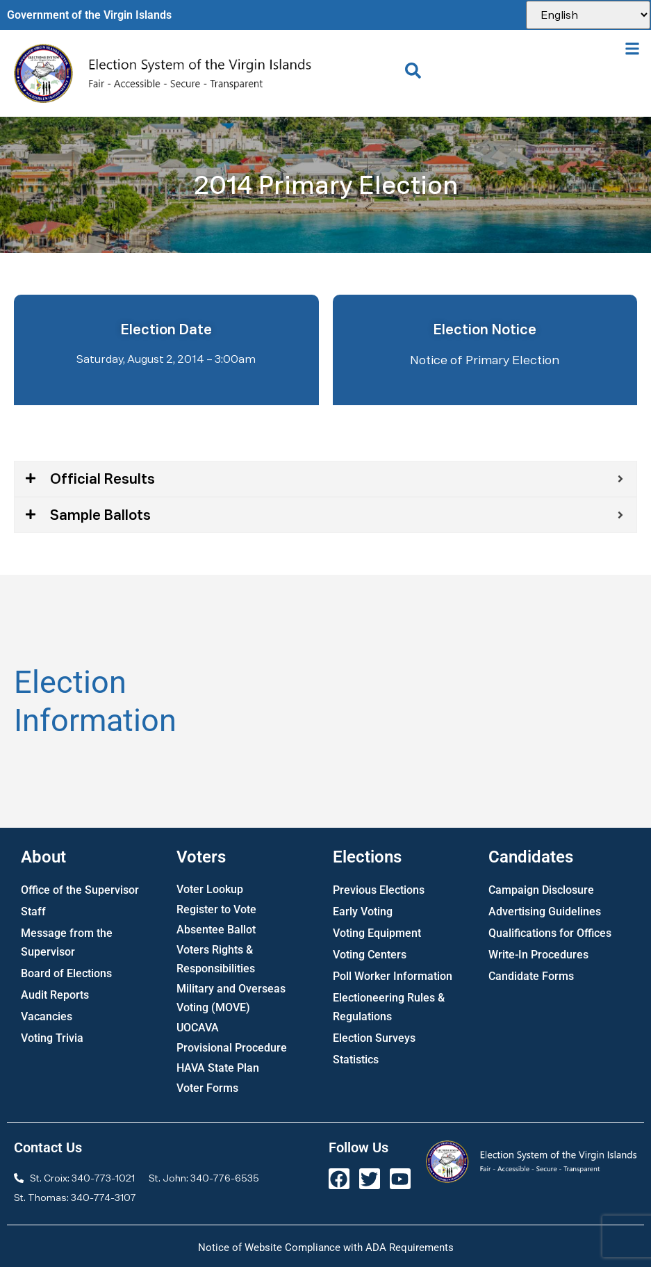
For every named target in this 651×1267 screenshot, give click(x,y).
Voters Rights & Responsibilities (215, 959)
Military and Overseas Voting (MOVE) (231, 998)
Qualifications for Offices (549, 933)
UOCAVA (197, 1027)
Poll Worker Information (392, 976)
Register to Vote (216, 909)
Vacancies (46, 1016)
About (43, 857)
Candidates (530, 857)
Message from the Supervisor (67, 942)
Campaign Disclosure (541, 890)
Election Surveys (374, 1038)
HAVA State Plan (217, 1067)
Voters (201, 857)
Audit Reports (55, 995)
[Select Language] (588, 15)
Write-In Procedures (538, 954)
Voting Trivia (52, 1038)
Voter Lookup (209, 889)
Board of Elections (66, 973)
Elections (367, 857)
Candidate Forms (531, 976)
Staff (33, 911)
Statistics (356, 1059)
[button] (632, 48)
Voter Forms (207, 1088)
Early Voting (363, 911)
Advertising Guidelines (544, 911)
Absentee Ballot (216, 929)
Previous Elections (379, 890)
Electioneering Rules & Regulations (389, 1007)
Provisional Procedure (231, 1047)
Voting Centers (369, 954)
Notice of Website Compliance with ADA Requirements (326, 1247)
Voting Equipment (377, 933)
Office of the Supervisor (80, 890)
